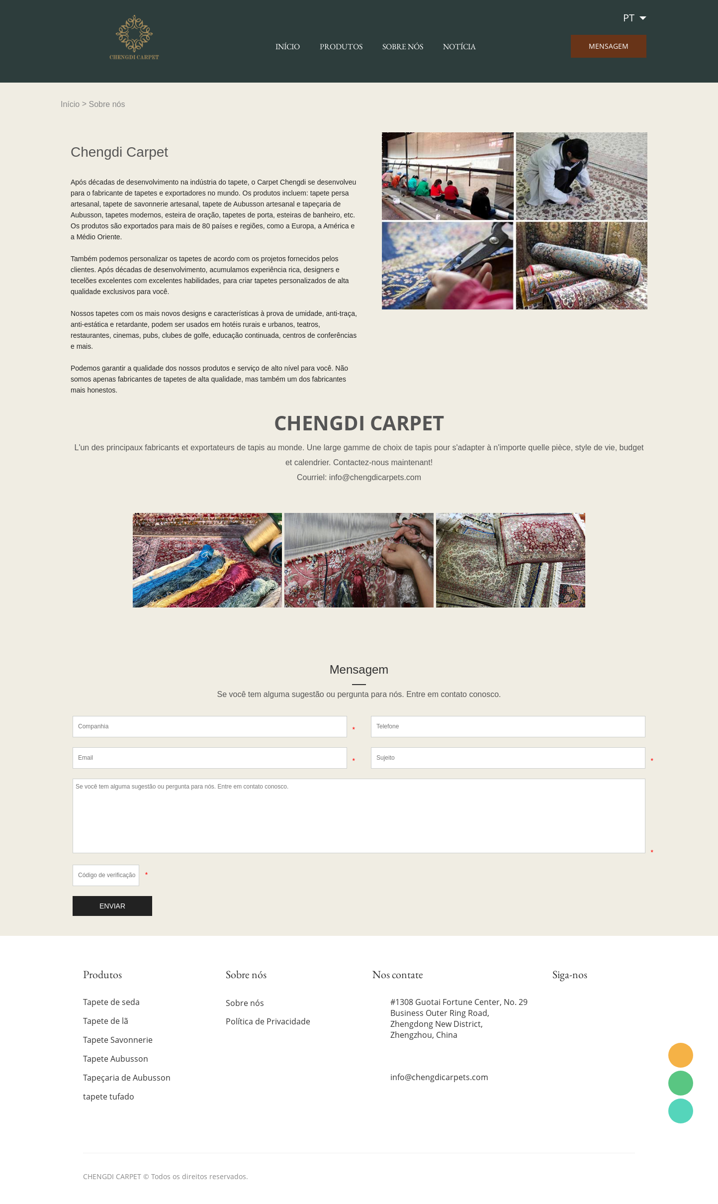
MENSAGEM (608, 46)
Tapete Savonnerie (118, 1039)
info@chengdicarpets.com (439, 1077)
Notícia (459, 46)
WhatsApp (680, 1111)
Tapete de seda (111, 1002)
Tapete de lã (105, 1020)
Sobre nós (402, 46)
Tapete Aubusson (115, 1058)
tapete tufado (108, 1096)
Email (680, 1055)
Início (287, 46)
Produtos (341, 46)
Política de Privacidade (268, 1021)
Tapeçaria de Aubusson (127, 1077)
